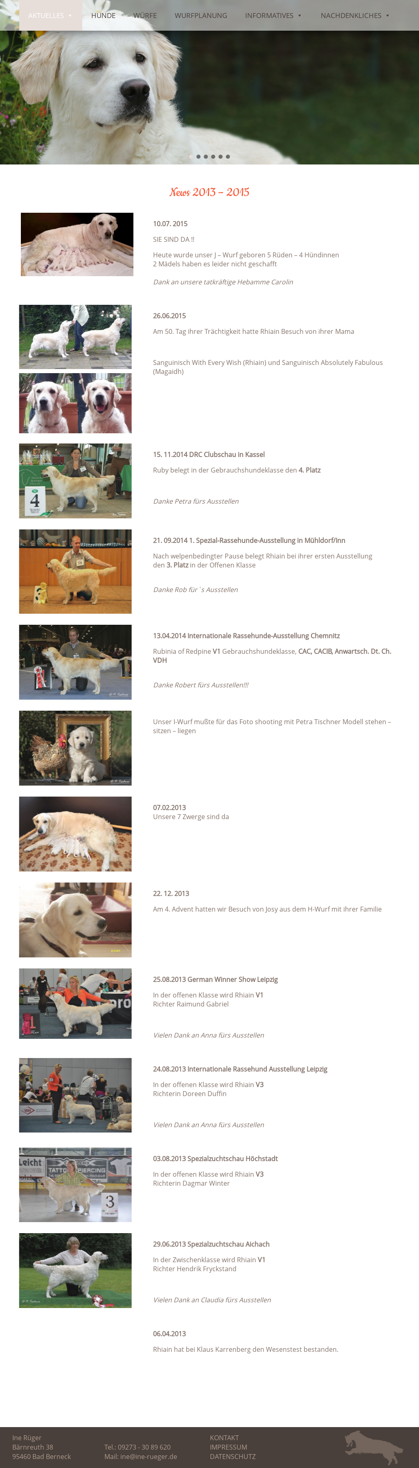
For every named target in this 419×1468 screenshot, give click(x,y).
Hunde (103, 15)
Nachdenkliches (356, 15)
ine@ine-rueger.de (148, 1456)
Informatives (274, 15)
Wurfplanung (201, 15)
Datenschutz (233, 1456)
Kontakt (224, 1437)
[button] (191, 157)
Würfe (145, 15)
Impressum (228, 1447)
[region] (209, 82)
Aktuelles (50, 15)
